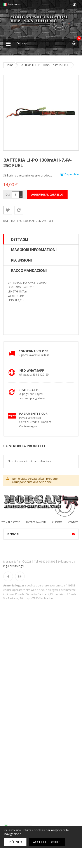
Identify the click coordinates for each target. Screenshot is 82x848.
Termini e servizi (11, 522)
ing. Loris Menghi (13, 566)
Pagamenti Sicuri (33, 414)
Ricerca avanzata (36, 522)
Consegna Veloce (33, 351)
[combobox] (41, 43)
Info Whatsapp (31, 370)
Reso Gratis (28, 390)
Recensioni (21, 260)
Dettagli (19, 239)
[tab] (41, 239)
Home (9, 65)
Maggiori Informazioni (34, 249)
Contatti (73, 522)
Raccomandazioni (29, 270)
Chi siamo (57, 522)
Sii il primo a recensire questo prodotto (27, 175)
